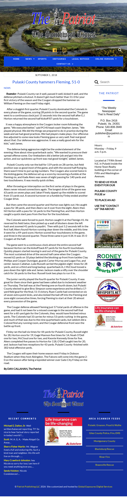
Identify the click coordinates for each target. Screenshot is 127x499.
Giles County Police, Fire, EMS (104, 433)
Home (16, 59)
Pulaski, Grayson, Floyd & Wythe (104, 425)
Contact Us (63, 64)
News (28, 59)
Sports (42, 59)
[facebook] (55, 49)
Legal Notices (80, 59)
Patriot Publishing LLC (28, 486)
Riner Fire (104, 456)
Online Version (104, 59)
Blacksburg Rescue (104, 448)
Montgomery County (104, 441)
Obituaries (59, 59)
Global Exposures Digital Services (95, 486)
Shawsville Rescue (104, 464)
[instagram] (65, 49)
